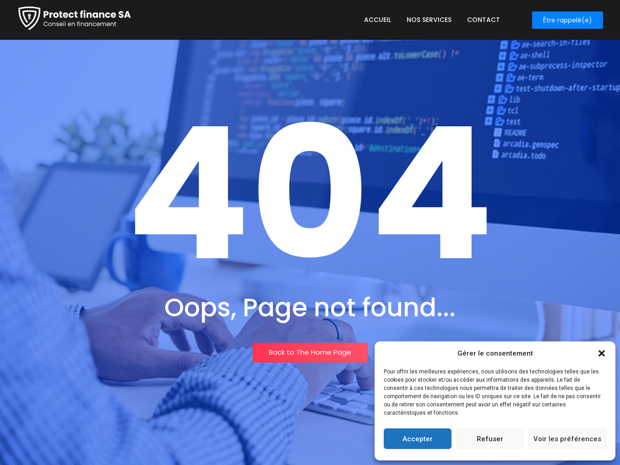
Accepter (417, 439)
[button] (601, 353)
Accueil (377, 19)
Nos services (429, 19)
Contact (483, 19)
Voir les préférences (567, 439)
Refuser (490, 439)
